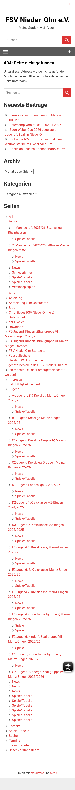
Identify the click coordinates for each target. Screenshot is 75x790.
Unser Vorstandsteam (24, 762)
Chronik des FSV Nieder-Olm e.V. (31, 325)
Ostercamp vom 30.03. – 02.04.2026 (35, 137)
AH (11, 229)
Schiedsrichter (22, 285)
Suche (13, 748)
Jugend (14, 401)
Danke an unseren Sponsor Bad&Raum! (37, 161)
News (19, 269)
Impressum (17, 392)
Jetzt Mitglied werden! (24, 397)
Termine (14, 753)
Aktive (13, 234)
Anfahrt (14, 306)
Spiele (19, 638)
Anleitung (15, 310)
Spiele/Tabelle (25, 251)
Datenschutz (18, 329)
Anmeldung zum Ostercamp (28, 315)
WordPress (37, 785)
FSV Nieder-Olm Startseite (27, 363)
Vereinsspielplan (23, 299)
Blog (12, 320)
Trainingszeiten (19, 758)
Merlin (54, 785)
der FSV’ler (16, 334)
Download (16, 339)
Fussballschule (19, 368)
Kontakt (14, 738)
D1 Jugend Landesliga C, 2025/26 (36, 497)
